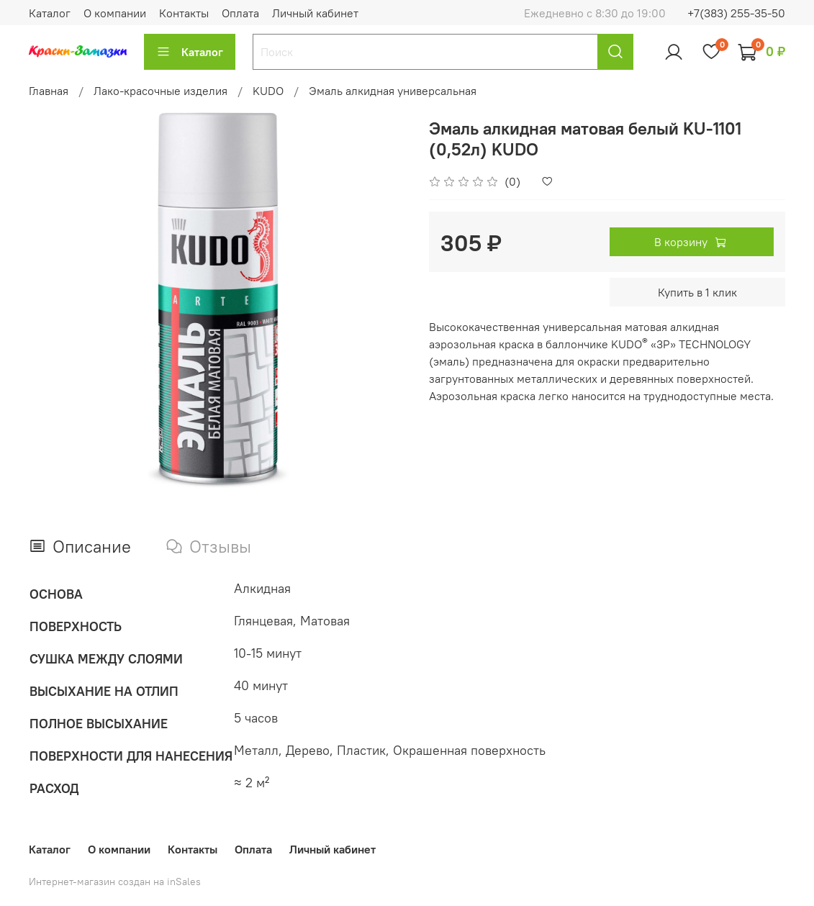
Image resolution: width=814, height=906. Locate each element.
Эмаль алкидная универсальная (392, 90)
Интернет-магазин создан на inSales (115, 881)
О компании (114, 13)
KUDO (268, 90)
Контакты (184, 13)
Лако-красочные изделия (160, 90)
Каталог (50, 13)
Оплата (240, 13)
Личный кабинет (315, 13)
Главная (48, 90)
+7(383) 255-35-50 (736, 13)
